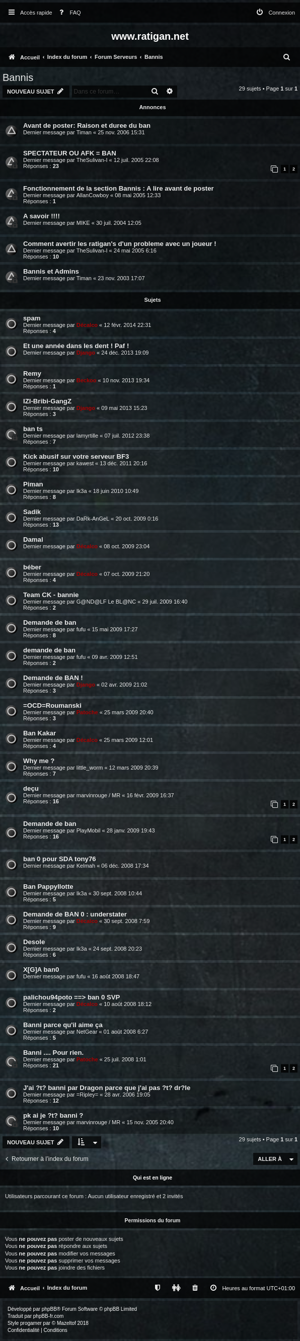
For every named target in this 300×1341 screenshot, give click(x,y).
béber (32, 567)
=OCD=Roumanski (52, 705)
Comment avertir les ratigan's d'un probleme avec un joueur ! (119, 243)
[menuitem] (68, 13)
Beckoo (87, 380)
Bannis (18, 77)
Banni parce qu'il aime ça (63, 1025)
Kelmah (86, 866)
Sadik (32, 512)
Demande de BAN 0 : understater (75, 914)
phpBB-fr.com (48, 1316)
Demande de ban (50, 622)
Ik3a (82, 491)
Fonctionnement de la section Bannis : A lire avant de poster (118, 188)
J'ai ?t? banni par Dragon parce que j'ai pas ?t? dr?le (106, 1088)
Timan (84, 132)
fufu (81, 629)
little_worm (90, 768)
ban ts (33, 429)
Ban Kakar (39, 733)
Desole (34, 942)
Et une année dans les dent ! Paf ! (76, 346)
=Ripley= (87, 1095)
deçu (31, 788)
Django (86, 353)
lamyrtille (87, 436)
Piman (33, 484)
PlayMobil (89, 830)
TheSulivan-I (92, 160)
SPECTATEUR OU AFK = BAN (69, 153)
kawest (85, 463)
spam (31, 318)
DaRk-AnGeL (93, 519)
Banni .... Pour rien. (53, 1052)
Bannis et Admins (51, 271)
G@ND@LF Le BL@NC (106, 602)
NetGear (87, 1032)
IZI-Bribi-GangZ (47, 401)
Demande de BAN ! (53, 678)
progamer (31, 1323)
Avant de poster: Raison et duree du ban (87, 125)
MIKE (83, 223)
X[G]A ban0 (41, 969)
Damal (33, 539)
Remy (32, 373)
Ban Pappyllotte (48, 886)
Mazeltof (66, 1323)
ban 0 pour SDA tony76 (59, 859)
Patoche (87, 712)
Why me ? (38, 761)
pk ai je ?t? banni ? (53, 1115)
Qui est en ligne (152, 1178)
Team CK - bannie (51, 595)
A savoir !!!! (41, 216)
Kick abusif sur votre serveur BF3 (76, 456)
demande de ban (49, 650)
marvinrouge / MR (98, 795)
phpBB (49, 1309)
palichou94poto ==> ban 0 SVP (71, 997)
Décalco (87, 325)
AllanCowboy (93, 195)
